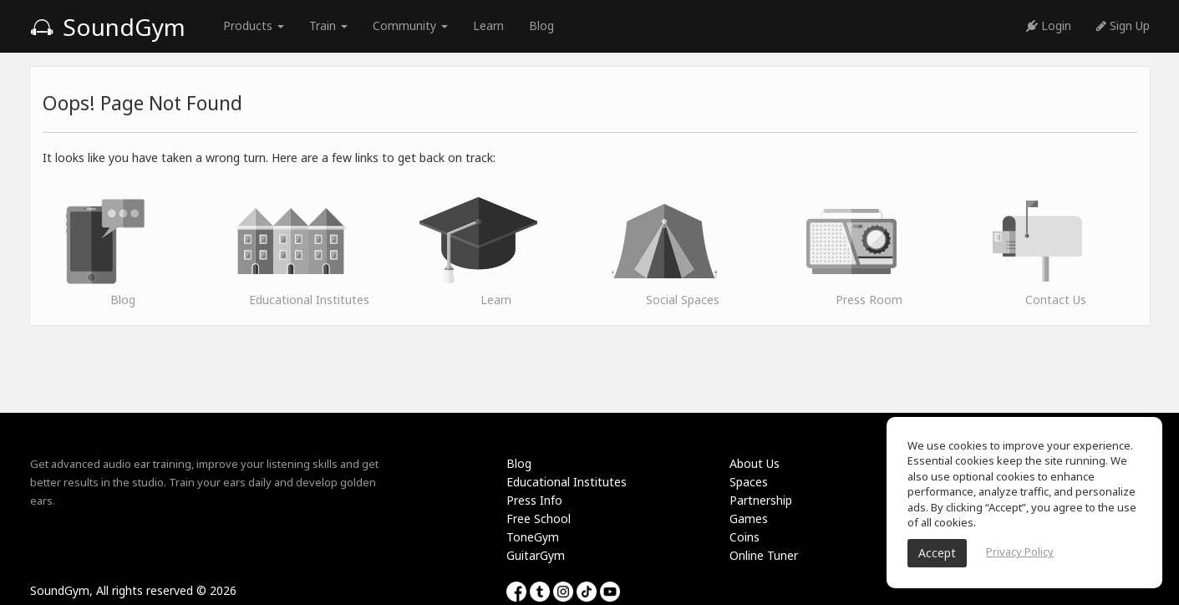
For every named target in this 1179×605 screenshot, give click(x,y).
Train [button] (328, 25)
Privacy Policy (1020, 551)
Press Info (534, 500)
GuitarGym (535, 555)
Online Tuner (763, 555)
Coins (744, 537)
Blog (541, 25)
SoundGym (107, 27)
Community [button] (410, 25)
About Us (754, 463)
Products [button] (253, 25)
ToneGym (532, 537)
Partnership (760, 500)
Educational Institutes (566, 482)
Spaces (748, 482)
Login (1048, 25)
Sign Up (1123, 25)
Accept (937, 553)
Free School (538, 518)
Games (748, 518)
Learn (488, 25)
